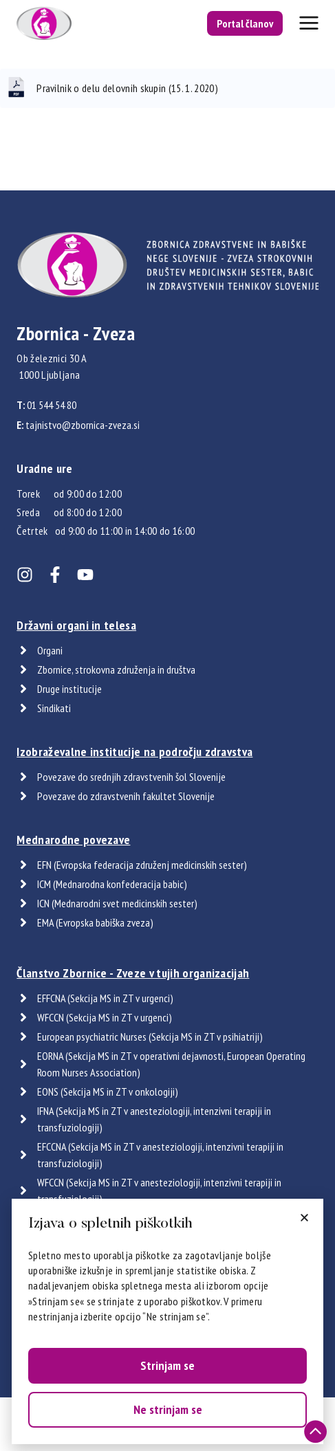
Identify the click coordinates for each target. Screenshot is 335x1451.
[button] (304, 1217)
